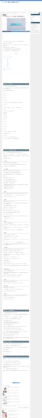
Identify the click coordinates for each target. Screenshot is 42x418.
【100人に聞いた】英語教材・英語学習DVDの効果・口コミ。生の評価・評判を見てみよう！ (35, 32)
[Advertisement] (21, 8)
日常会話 (32, 18)
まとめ (6, 70)
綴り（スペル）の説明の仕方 (9, 68)
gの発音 (7, 60)
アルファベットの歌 (8, 69)
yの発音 (7, 62)
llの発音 (7, 61)
